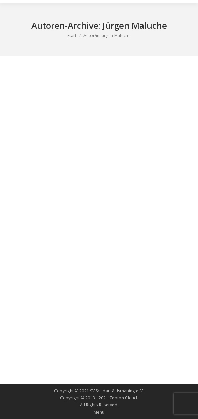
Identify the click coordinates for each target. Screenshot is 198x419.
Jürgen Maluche (135, 25)
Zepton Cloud (123, 398)
